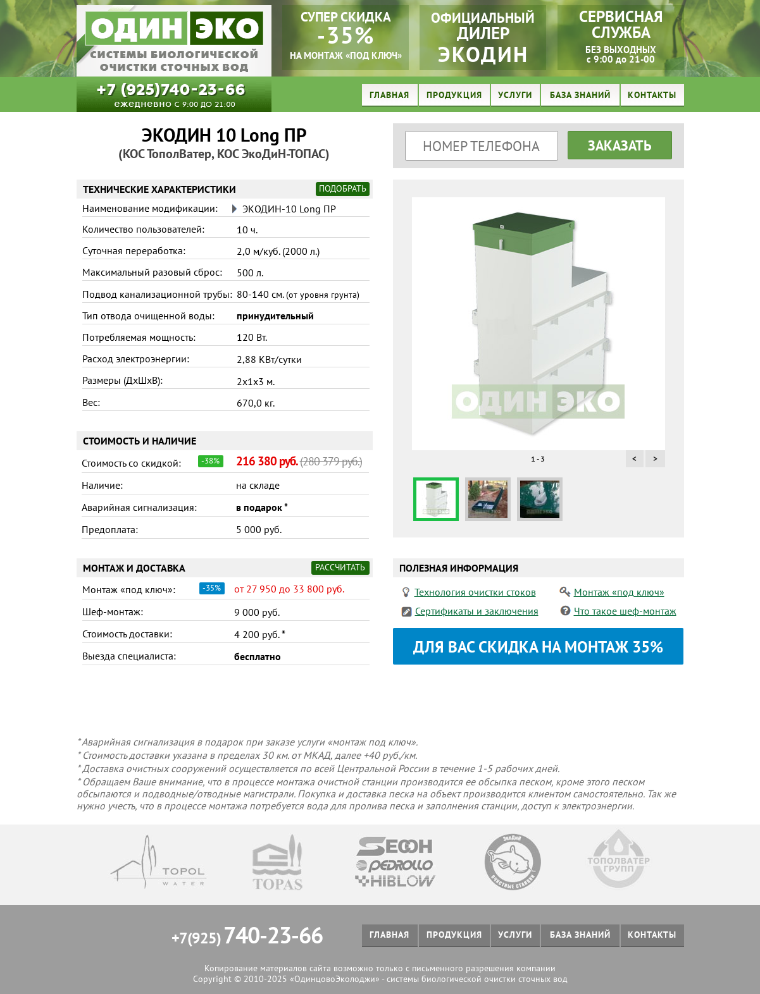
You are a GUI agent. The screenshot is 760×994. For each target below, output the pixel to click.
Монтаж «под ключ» (619, 592)
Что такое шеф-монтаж (625, 610)
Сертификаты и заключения (477, 610)
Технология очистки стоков (475, 592)
